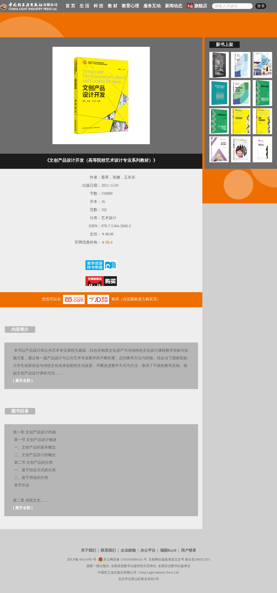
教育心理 (130, 6)
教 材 (112, 6)
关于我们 (88, 550)
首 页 (70, 6)
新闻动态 (173, 6)
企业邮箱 (128, 550)
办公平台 (148, 550)
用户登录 (188, 550)
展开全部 (22, 381)
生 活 (84, 6)
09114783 (85, 559)
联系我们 (108, 550)
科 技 (98, 6)
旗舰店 (197, 5)
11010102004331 (131, 559)
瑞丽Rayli (168, 550)
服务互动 (152, 6)
